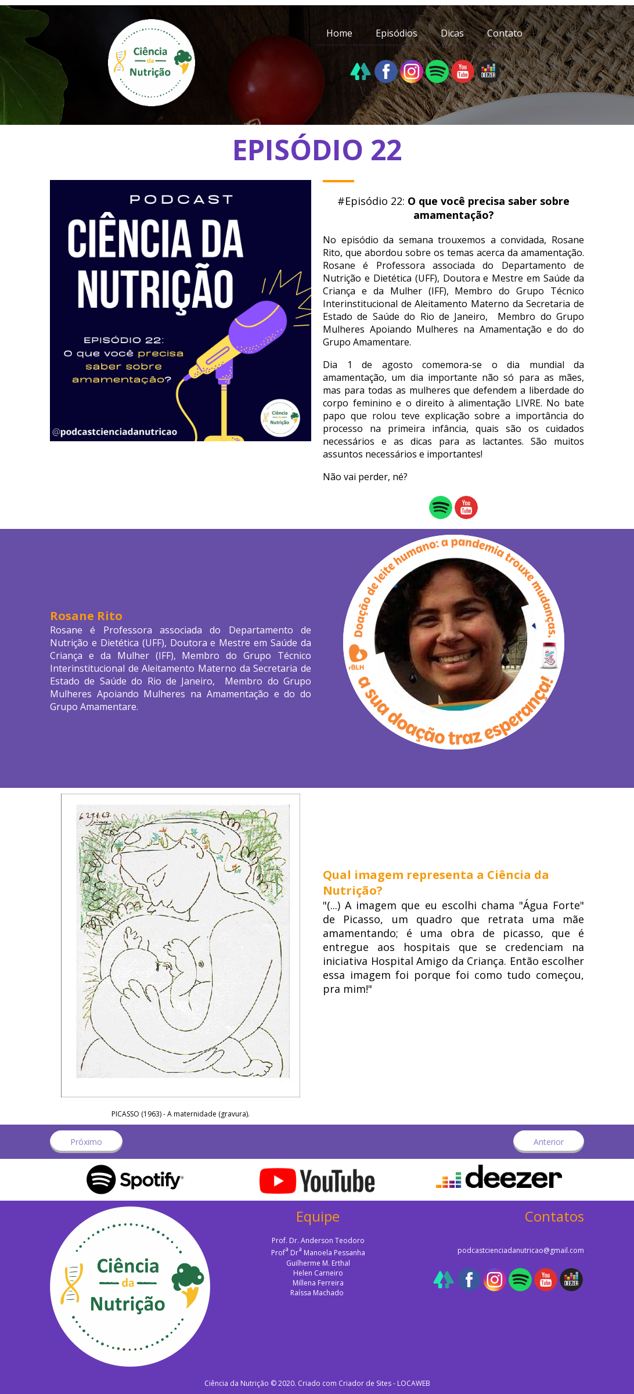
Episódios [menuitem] (396, 33)
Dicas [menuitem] (452, 33)
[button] (86, 1141)
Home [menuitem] (339, 33)
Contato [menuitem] (505, 33)
